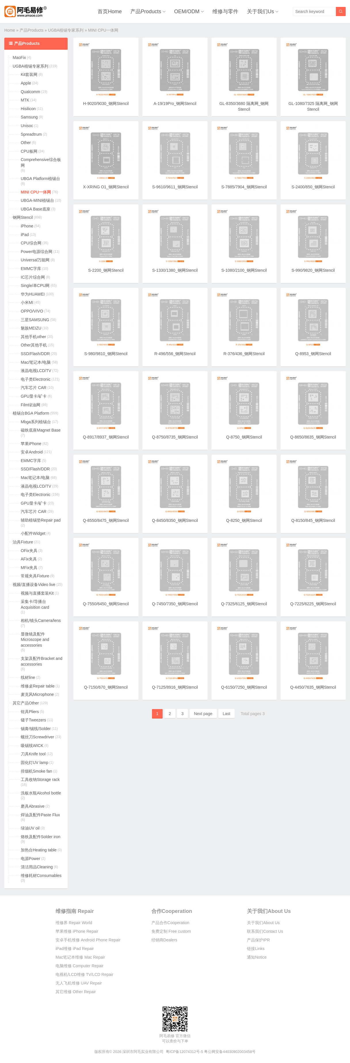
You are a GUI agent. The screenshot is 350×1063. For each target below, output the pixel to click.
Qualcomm (30, 91)
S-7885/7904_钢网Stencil (244, 187)
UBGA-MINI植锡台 (37, 200)
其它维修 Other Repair (76, 991)
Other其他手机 (34, 345)
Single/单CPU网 (35, 285)
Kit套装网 (29, 74)
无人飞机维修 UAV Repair (79, 983)
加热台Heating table (39, 850)
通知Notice (257, 957)
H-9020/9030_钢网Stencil (106, 103)
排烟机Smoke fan (36, 771)
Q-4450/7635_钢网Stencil (313, 687)
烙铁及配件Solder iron (40, 836)
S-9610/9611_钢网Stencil (175, 187)
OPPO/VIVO (32, 311)
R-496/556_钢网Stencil (174, 353)
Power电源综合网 (36, 251)
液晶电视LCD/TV (36, 370)
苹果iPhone (31, 443)
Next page (203, 713)
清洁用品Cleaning (37, 867)
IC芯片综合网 (33, 277)
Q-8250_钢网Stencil (244, 520)
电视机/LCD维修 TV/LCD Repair (84, 974)
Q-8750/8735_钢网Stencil (175, 437)
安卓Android (32, 452)
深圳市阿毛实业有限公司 (142, 1051)
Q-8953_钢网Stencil (313, 353)
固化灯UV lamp (34, 762)
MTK (25, 100)
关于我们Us (260, 11)
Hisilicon (28, 108)
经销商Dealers (164, 940)
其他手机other (33, 336)
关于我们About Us (269, 911)
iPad (25, 234)
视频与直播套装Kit (37, 593)
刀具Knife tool (33, 754)
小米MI (27, 302)
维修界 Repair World (74, 922)
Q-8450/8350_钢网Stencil (175, 520)
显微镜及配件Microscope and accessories (35, 640)
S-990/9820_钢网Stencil (313, 270)
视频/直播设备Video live (34, 584)
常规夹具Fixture (35, 576)
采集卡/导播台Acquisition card (35, 604)
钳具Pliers (30, 711)
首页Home (110, 11)
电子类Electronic (35, 379)
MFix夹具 (29, 567)
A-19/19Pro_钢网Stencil (175, 103)
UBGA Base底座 (35, 209)
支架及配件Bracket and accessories (41, 661)
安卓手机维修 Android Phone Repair (88, 940)
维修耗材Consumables (41, 875)
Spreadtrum (31, 134)
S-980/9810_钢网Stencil (106, 353)
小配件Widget (33, 533)
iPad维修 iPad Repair (75, 948)
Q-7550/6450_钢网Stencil (106, 604)
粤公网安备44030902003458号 (230, 1051)
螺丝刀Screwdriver (37, 737)
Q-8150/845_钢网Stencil (313, 520)
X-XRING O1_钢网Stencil (106, 187)
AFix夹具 (29, 559)
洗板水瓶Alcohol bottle (41, 793)
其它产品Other (26, 703)
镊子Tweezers (33, 720)
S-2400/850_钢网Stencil (313, 187)
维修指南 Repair (75, 911)
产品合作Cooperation (170, 922)
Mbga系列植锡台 (36, 422)
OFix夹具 (29, 550)
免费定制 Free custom (171, 931)
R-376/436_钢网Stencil (244, 353)
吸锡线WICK (32, 745)
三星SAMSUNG (35, 319)
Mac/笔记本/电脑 (36, 362)
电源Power (30, 858)
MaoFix (19, 57)
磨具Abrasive (32, 806)
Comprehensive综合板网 (41, 162)
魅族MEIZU (31, 328)
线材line (28, 677)
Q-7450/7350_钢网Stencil (175, 604)
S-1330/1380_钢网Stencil (175, 270)
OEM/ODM (186, 11)
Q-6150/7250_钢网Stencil (244, 687)
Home (9, 30)
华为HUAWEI (33, 294)
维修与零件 (225, 11)
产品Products (145, 11)
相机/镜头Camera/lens (41, 620)
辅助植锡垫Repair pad (41, 520)
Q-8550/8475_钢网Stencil (106, 520)
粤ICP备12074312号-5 (184, 1051)
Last (226, 713)
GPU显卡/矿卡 (34, 396)
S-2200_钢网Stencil (105, 270)
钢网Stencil (23, 217)
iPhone (27, 226)
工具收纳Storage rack (40, 779)
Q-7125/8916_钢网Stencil (175, 687)
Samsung (29, 117)
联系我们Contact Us (265, 931)
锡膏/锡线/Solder (36, 728)
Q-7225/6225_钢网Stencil (313, 604)
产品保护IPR (258, 940)
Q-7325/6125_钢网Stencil (244, 604)
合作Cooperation (171, 911)
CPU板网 (29, 151)
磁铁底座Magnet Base (41, 430)
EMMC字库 (31, 268)
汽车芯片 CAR (33, 387)
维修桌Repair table (38, 686)
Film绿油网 (30, 405)
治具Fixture (23, 542)
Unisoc (27, 125)
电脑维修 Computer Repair (80, 966)
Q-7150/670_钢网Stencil (106, 687)
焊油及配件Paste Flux (40, 815)
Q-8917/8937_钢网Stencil (106, 437)
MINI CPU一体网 (36, 192)
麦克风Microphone (37, 694)
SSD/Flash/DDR (35, 353)
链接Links (256, 948)
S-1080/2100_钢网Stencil (244, 270)
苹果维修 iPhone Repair (77, 931)
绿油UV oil (30, 828)
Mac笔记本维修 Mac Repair (80, 957)
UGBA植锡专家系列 (66, 30)
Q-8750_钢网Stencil (244, 437)
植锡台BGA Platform (31, 413)
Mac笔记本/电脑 (35, 477)
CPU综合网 (31, 243)
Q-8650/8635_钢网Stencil (313, 437)
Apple (26, 83)
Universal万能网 (35, 260)
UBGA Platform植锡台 (40, 178)
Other (26, 142)
